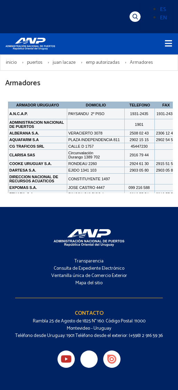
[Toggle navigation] (168, 44)
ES (163, 9)
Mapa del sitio (89, 283)
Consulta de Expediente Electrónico (89, 268)
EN (163, 18)
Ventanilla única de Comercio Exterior (89, 276)
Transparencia (89, 261)
